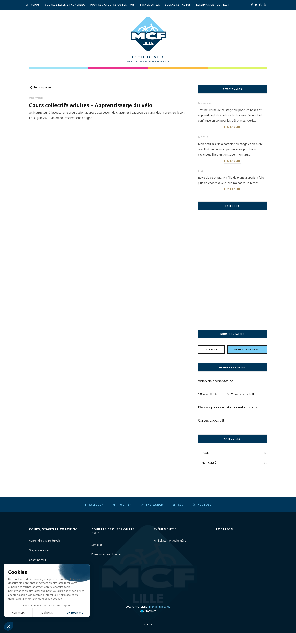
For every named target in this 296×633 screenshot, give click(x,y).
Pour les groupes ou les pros (112, 4)
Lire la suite (232, 126)
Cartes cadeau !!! (211, 420)
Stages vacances (39, 550)
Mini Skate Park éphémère (170, 540)
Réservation (205, 4)
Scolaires (172, 4)
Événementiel (150, 4)
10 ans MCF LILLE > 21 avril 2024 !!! (226, 394)
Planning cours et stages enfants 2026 (229, 407)
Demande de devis (247, 349)
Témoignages (40, 87)
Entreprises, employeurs (106, 554)
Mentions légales (159, 606)
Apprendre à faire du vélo (45, 540)
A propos (33, 4)
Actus (186, 4)
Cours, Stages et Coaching (65, 4)
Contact (223, 4)
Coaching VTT (37, 560)
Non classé (209, 462)
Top (148, 624)
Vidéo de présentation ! (216, 380)
